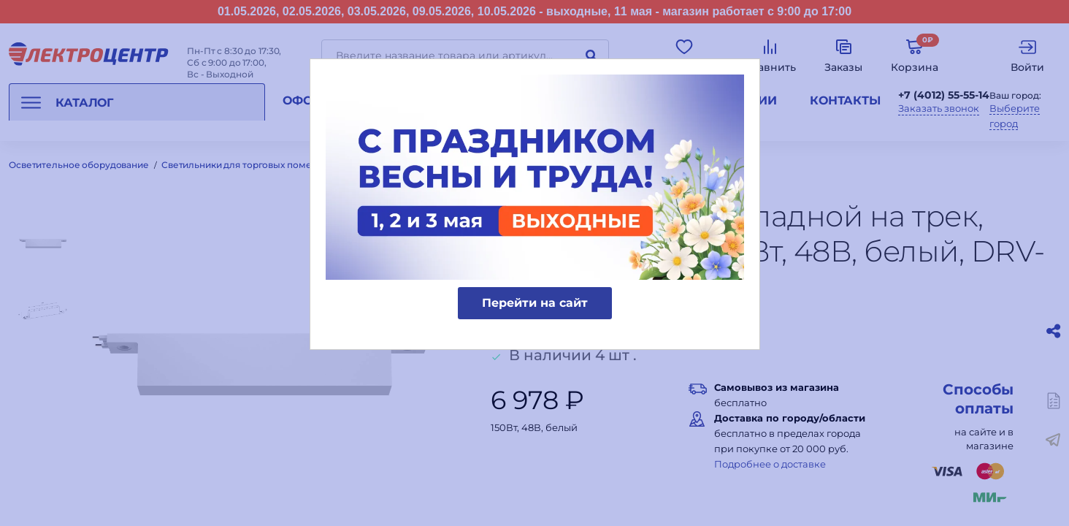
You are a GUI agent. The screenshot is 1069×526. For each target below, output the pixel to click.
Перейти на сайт (535, 303)
